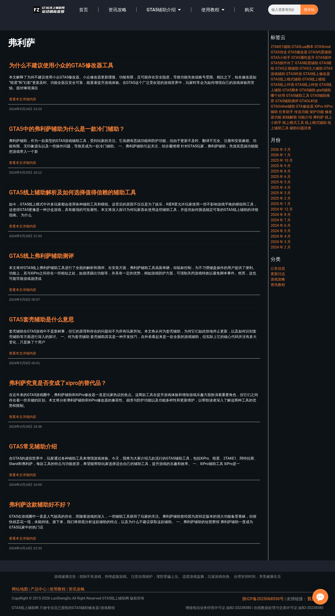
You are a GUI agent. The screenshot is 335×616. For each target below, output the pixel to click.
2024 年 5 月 (281, 231)
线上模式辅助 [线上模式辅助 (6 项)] (316, 122)
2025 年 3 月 (281, 193)
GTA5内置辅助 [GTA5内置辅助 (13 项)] (320, 52)
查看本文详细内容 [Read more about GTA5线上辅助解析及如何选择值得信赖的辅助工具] (22, 226)
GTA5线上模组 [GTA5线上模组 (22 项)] (314, 79)
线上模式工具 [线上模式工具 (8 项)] (293, 122)
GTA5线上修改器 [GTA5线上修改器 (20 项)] (316, 74)
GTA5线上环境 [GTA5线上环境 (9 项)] (282, 85)
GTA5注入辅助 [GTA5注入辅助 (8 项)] (311, 68)
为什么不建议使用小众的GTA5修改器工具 (61, 65)
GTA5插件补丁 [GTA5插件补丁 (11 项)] (282, 63)
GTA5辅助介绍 (164, 9)
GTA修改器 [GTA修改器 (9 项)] (304, 106)
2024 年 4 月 (281, 236)
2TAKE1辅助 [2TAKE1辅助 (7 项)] (280, 47)
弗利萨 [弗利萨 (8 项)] (318, 117)
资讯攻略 (117, 9)
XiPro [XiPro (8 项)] (318, 106)
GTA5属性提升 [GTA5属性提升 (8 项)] (303, 57)
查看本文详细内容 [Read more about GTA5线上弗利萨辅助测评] (22, 290)
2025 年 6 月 (281, 177)
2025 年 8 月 (281, 171)
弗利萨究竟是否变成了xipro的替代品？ (57, 383)
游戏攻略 (278, 279)
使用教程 (213, 9)
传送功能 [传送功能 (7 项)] (301, 112)
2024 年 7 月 (281, 220)
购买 (249, 9)
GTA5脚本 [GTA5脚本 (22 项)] (290, 90)
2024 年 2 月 (281, 247)
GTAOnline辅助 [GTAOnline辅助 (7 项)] (283, 106)
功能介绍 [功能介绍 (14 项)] (305, 117)
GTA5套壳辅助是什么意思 (41, 319)
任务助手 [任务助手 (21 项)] (286, 112)
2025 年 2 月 (281, 198)
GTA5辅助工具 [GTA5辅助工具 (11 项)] (297, 95)
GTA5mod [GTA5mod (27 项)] (322, 47)
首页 (83, 9)
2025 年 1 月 (281, 204)
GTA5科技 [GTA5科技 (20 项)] (294, 74)
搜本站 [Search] (309, 9)
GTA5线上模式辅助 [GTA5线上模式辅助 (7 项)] (286, 79)
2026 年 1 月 (281, 155)
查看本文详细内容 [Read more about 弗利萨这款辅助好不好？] (22, 538)
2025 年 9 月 (281, 166)
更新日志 (278, 274)
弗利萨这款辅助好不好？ (40, 504)
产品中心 (38, 589)
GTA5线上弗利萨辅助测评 (41, 256)
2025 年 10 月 (282, 160)
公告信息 (278, 268)
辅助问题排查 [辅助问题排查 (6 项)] (300, 128)
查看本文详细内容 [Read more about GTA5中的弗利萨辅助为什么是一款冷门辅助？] (22, 163)
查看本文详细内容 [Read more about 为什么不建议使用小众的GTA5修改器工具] (22, 99)
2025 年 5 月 (281, 182)
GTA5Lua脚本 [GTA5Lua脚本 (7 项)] (303, 47)
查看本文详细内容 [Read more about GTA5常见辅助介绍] (22, 475)
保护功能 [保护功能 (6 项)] (316, 112)
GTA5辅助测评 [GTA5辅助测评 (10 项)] (286, 101)
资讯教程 (278, 285)
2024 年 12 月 (282, 209)
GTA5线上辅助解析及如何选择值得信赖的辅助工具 (72, 192)
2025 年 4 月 (281, 187)
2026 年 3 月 (281, 149)
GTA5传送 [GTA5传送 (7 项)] (279, 52)
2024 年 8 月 (281, 214)
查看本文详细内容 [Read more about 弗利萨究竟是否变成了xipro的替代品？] (22, 417)
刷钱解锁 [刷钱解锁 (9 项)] (289, 117)
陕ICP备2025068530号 (263, 598)
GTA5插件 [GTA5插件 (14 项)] (324, 57)
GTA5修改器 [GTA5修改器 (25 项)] (297, 52)
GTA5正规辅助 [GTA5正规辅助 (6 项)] (286, 68)
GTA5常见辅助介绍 (33, 446)
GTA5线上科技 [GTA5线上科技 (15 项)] (306, 85)
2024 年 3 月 (281, 242)
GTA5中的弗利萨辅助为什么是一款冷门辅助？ (67, 129)
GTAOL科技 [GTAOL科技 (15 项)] (309, 101)
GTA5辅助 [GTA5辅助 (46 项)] (308, 90)
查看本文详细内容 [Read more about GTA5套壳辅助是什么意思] (22, 353)
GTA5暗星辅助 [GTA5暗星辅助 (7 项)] (306, 63)
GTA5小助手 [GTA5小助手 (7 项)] (280, 57)
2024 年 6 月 (281, 225)
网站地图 (20, 589)
